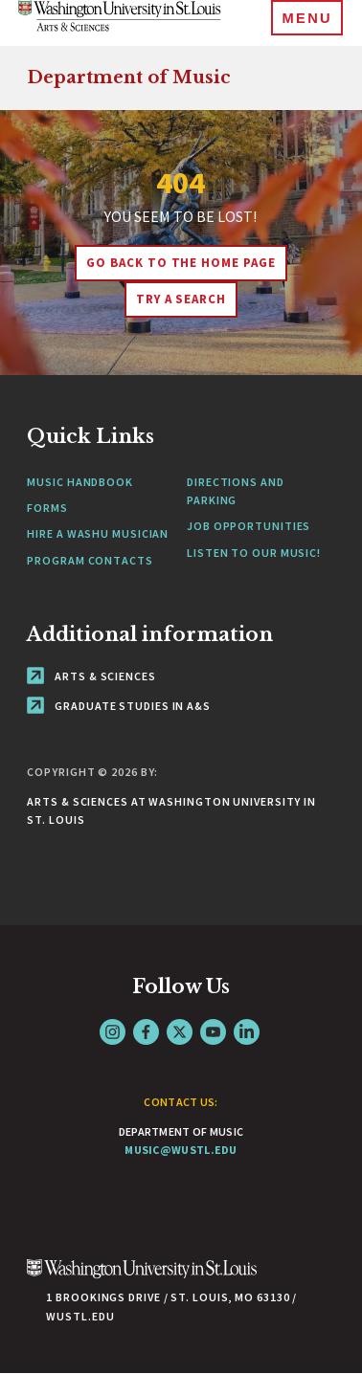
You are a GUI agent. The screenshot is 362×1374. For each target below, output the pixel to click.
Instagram (112, 1032)
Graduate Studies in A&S (119, 705)
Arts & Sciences (91, 676)
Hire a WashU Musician (98, 533)
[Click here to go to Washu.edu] (142, 1279)
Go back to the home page (181, 263)
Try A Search (181, 299)
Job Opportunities (248, 526)
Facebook (146, 1032)
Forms (47, 507)
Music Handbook (80, 482)
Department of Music (129, 77)
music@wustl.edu (181, 1149)
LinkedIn (246, 1032)
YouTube (213, 1032)
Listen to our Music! (254, 552)
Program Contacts (89, 560)
